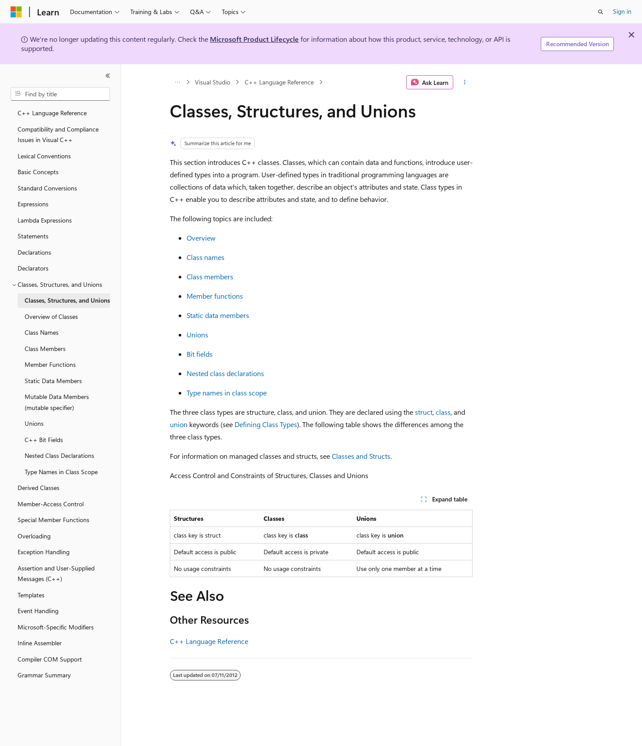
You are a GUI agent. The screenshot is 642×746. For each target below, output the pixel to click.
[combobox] (60, 94)
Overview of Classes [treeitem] (51, 316)
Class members (210, 276)
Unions (197, 334)
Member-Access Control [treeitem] (51, 504)
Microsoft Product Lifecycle (254, 39)
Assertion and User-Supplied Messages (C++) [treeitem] (56, 573)
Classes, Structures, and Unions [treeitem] (67, 300)
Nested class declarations (225, 373)
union (178, 424)
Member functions (215, 295)
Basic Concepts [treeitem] (38, 172)
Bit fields (200, 353)
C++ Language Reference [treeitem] (52, 113)
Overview (201, 237)
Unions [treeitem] (34, 423)
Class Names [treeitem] (42, 332)
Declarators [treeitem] (33, 268)
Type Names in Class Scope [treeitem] (61, 472)
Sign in (622, 11)
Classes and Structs (361, 456)
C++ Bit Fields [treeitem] (44, 439)
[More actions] (464, 82)
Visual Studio (212, 82)
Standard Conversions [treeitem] (47, 188)
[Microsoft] (16, 12)
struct (424, 412)
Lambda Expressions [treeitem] (45, 220)
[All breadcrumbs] (177, 82)
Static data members (218, 315)
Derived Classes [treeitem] (38, 487)
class (443, 412)
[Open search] (600, 12)
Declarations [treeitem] (34, 252)
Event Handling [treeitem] (38, 611)
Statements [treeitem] (33, 236)
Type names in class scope (227, 392)
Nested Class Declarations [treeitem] (59, 455)
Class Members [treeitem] (45, 348)
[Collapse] (108, 76)
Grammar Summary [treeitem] (44, 675)
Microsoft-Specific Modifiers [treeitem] (56, 627)
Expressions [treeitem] (33, 204)
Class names (205, 257)
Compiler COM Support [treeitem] (50, 659)
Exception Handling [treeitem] (44, 552)
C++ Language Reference (279, 82)
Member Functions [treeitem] (50, 364)
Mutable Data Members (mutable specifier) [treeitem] (57, 402)
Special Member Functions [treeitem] (53, 520)
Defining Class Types (266, 424)
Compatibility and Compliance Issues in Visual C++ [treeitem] (58, 134)
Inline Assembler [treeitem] (40, 643)
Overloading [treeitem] (34, 536)
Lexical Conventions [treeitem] (44, 156)
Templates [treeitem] (31, 595)
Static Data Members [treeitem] (53, 381)
